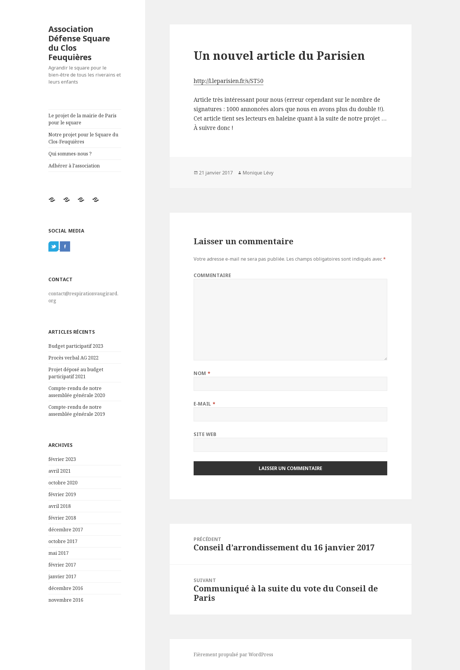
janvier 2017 (62, 576)
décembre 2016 (65, 588)
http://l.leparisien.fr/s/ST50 (228, 81)
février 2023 (62, 459)
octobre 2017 (62, 541)
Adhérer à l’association (74, 165)
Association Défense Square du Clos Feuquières (79, 42)
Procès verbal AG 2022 (73, 357)
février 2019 (62, 494)
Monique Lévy (258, 172)
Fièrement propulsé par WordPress (233, 654)
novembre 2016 (65, 600)
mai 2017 (58, 553)
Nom (202, 373)
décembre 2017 (65, 529)
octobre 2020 (62, 482)
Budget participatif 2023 (75, 346)
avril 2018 (59, 506)
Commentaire (212, 275)
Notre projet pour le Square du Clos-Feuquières (83, 138)
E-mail (204, 404)
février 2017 (62, 565)
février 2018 (62, 518)
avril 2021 (59, 471)
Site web (205, 434)
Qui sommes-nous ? (70, 153)
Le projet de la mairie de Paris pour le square (82, 119)
